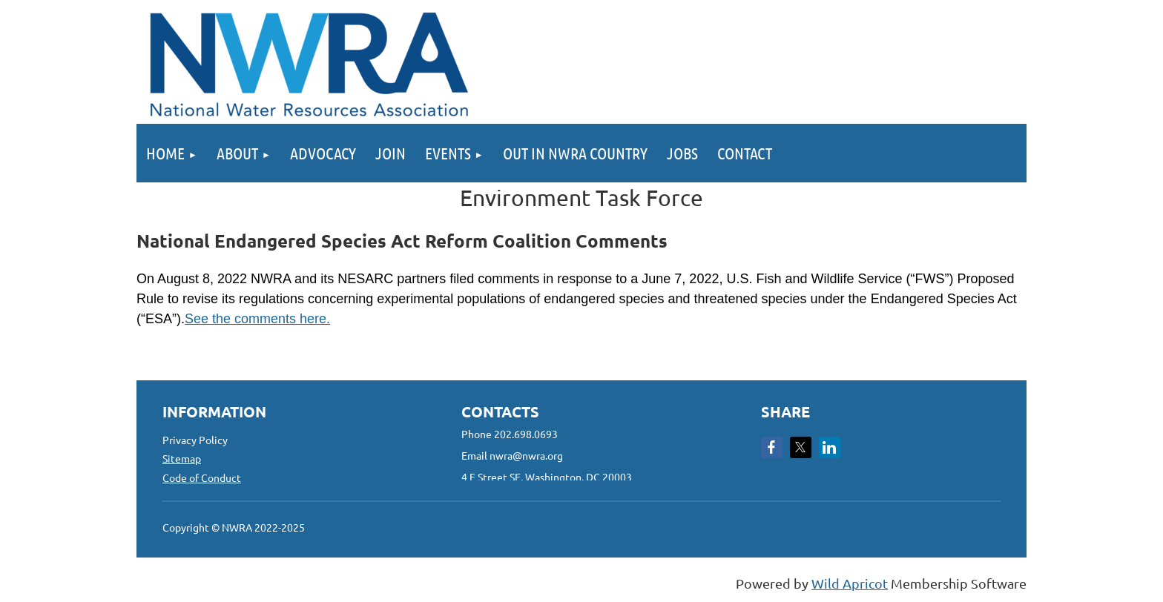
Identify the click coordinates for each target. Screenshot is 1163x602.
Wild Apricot (849, 583)
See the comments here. (257, 318)
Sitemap (181, 458)
